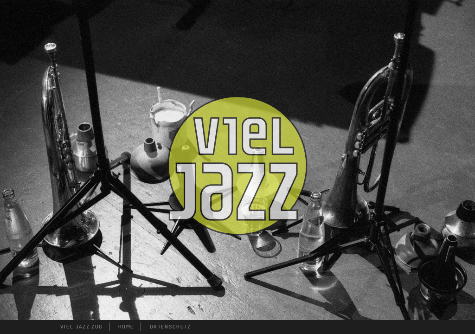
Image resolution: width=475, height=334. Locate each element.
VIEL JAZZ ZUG (81, 326)
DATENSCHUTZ (170, 326)
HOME (126, 326)
